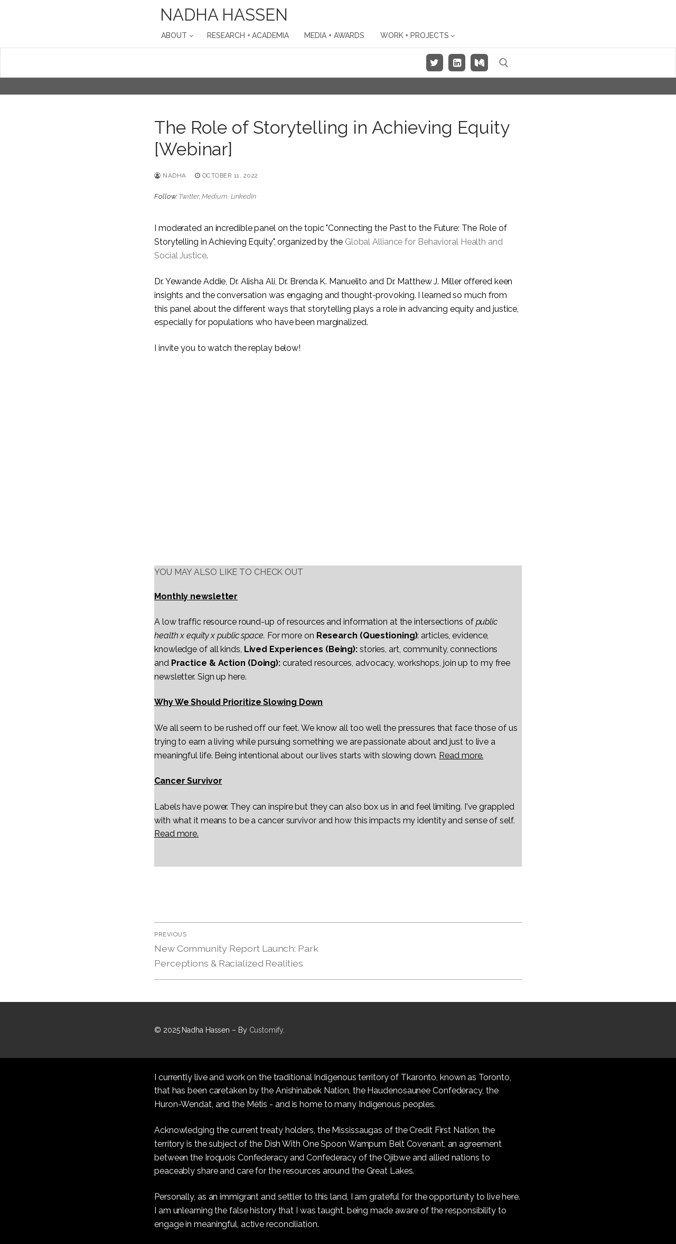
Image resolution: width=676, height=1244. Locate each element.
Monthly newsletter (196, 596)
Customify (266, 1030)
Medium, (216, 196)
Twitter (189, 196)
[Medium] (479, 62)
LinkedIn (243, 196)
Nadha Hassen (224, 14)
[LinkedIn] (456, 62)
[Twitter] (434, 62)
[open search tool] (504, 63)
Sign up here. (222, 677)
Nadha (170, 175)
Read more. (461, 755)
